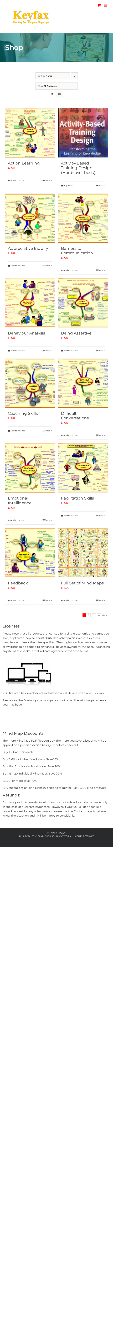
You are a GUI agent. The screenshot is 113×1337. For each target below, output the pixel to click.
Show (47, 86)
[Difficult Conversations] (83, 383)
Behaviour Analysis (26, 333)
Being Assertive (76, 333)
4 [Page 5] (99, 615)
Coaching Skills (23, 413)
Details (48, 180)
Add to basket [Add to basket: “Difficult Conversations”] (70, 435)
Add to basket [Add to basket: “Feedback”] (17, 600)
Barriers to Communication (77, 251)
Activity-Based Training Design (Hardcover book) (78, 168)
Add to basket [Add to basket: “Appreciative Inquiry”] (17, 265)
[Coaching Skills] (30, 383)
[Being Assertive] (83, 302)
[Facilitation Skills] (83, 467)
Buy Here (68, 185)
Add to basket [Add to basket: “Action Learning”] (17, 180)
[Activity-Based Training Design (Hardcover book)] (83, 132)
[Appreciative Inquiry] (30, 218)
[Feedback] (30, 552)
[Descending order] (74, 75)
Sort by (45, 76)
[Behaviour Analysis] (30, 302)
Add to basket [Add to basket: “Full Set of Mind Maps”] (70, 600)
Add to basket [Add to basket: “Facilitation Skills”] (70, 515)
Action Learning (24, 163)
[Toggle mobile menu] (106, 5)
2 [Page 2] (88, 615)
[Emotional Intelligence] (30, 467)
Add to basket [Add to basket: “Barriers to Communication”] (70, 270)
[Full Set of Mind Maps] (83, 552)
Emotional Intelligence (20, 500)
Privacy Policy (56, 832)
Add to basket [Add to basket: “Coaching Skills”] (17, 430)
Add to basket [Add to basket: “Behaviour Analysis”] (17, 350)
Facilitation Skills (77, 498)
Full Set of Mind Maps (82, 583)
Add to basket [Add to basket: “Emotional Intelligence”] (17, 520)
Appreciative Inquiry (28, 248)
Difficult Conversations (75, 416)
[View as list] (59, 94)
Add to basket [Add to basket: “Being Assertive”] (70, 350)
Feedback (18, 583)
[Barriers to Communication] (83, 218)
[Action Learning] (30, 132)
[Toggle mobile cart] (99, 5)
